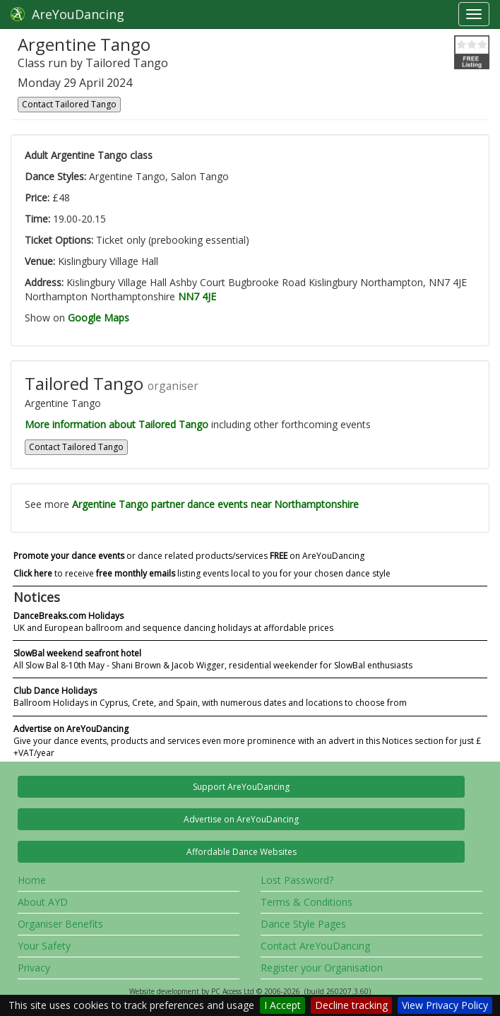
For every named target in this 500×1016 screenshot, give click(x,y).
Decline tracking (351, 1005)
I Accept (282, 1005)
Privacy (34, 967)
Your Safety (44, 945)
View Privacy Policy (445, 1005)
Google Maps (98, 317)
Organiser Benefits (60, 924)
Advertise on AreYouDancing (241, 819)
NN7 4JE (197, 296)
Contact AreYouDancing (315, 945)
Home (32, 880)
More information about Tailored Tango (116, 424)
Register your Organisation (322, 967)
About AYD (43, 902)
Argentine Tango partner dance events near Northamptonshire (215, 504)
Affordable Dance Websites (241, 852)
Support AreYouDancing (241, 787)
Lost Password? (297, 880)
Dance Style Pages (303, 924)
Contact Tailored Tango (69, 104)
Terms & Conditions (306, 902)
